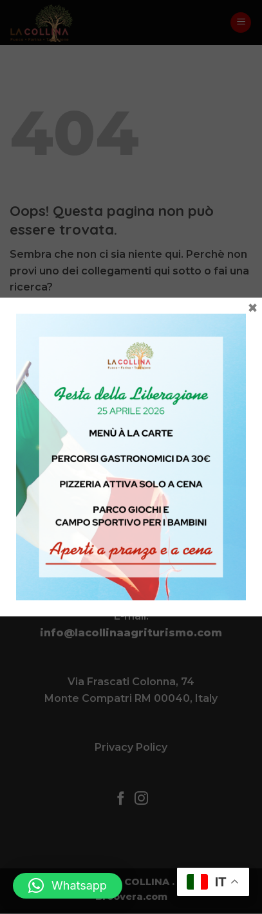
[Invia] (239, 321)
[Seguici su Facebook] (120, 799)
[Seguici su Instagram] (141, 799)
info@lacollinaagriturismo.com (131, 633)
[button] (240, 22)
